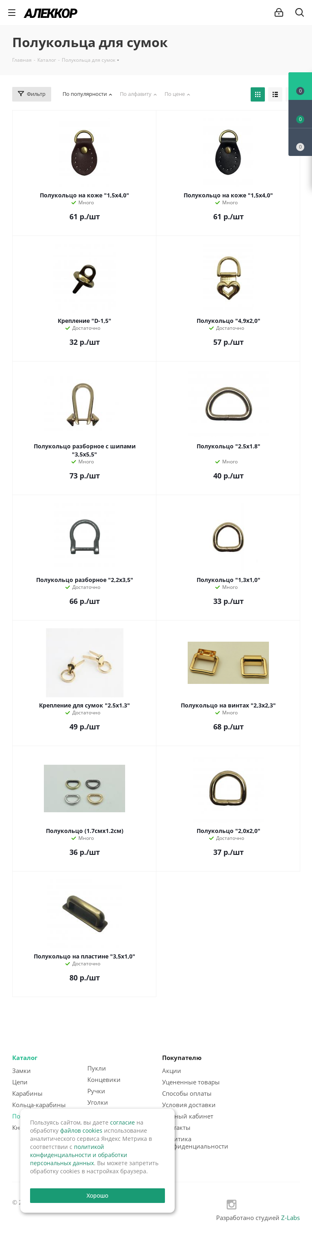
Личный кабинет (187, 1116)
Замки (21, 1070)
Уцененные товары (191, 1082)
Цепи (20, 1082)
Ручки (96, 1091)
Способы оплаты (187, 1093)
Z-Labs (290, 1218)
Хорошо (98, 1195)
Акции (171, 1070)
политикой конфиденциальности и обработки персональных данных (78, 1155)
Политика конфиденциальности (195, 1142)
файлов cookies (81, 1130)
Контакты (176, 1127)
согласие (122, 1122)
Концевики (104, 1079)
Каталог (24, 1057)
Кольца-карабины (39, 1105)
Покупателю (182, 1057)
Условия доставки (189, 1105)
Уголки (97, 1102)
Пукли (96, 1068)
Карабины (27, 1093)
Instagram (231, 1204)
